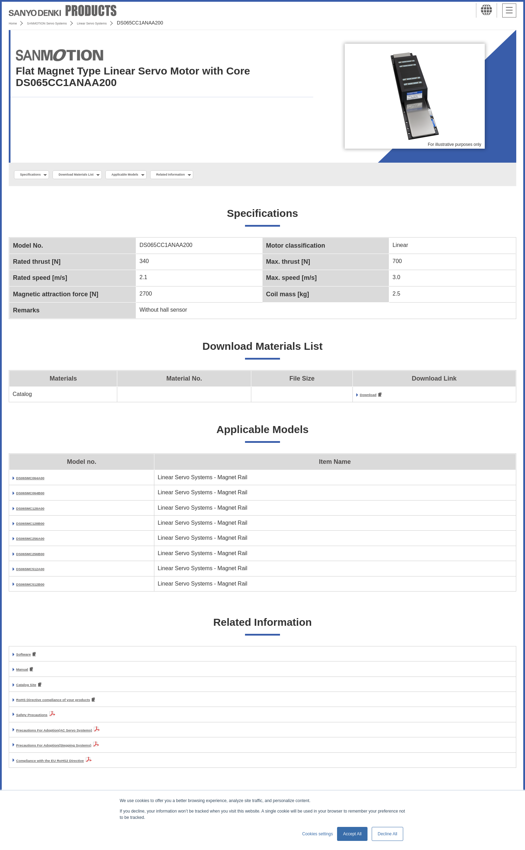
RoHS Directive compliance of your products (75, 705)
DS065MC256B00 (39, 556)
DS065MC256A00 (39, 541)
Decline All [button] (387, 833)
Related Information (236, 175)
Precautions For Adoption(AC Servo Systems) (77, 735)
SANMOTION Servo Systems (64, 23)
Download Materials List (103, 175)
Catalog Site (32, 689)
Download (373, 397)
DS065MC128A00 (39, 510)
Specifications (38, 175)
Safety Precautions (41, 720)
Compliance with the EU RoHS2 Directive (70, 765)
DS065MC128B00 (39, 526)
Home (15, 23)
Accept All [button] (352, 833)
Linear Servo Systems (130, 23)
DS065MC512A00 (39, 571)
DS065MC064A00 (39, 480)
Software (28, 657)
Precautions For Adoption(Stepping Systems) (76, 750)
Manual (25, 673)
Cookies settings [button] (317, 833)
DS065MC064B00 (39, 495)
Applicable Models (172, 175)
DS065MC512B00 (39, 586)
